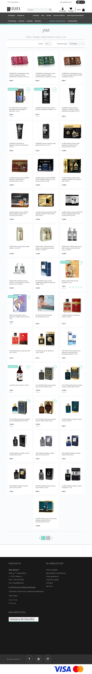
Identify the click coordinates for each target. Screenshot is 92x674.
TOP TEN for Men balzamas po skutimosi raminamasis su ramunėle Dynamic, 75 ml (71, 352)
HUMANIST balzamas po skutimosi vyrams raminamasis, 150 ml (18, 145)
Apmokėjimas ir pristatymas (56, 573)
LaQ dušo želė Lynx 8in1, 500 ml (19, 385)
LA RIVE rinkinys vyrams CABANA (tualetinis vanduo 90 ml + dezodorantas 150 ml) (19, 179)
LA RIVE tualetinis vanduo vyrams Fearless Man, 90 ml (19, 454)
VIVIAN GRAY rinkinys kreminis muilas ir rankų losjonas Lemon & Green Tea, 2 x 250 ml (19, 282)
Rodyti (40, 44)
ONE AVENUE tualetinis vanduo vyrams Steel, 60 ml (71, 454)
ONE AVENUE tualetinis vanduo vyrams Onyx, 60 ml (18, 486)
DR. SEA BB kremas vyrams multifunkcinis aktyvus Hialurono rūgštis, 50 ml (45, 282)
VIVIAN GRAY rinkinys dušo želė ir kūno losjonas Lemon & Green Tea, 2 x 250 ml (72, 248)
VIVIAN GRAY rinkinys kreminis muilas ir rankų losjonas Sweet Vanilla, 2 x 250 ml (45, 248)
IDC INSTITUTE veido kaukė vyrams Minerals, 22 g (44, 316)
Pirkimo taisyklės (52, 570)
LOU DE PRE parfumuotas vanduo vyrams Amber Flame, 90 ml (46, 420)
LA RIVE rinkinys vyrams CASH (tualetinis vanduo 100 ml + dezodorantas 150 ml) (71, 145)
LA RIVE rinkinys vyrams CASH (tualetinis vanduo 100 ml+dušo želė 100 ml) (71, 179)
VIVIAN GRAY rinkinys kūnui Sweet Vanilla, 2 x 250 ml (19, 247)
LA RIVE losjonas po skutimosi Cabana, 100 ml (71, 316)
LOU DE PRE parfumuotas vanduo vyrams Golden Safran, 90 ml (72, 386)
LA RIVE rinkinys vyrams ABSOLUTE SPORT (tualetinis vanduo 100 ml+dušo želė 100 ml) (72, 213)
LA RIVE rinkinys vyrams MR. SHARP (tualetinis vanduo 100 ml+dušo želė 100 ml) (46, 213)
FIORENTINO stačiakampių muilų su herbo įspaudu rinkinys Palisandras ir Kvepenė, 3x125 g (19, 75)
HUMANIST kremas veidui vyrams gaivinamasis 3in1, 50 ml (46, 144)
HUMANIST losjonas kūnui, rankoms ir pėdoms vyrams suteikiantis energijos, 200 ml (70, 109)
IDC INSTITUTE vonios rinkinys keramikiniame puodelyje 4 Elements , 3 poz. (18, 109)
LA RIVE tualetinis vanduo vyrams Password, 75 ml (72, 486)
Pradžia (28, 37)
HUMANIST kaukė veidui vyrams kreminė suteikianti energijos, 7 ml (46, 108)
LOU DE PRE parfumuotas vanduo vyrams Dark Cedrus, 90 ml (46, 386)
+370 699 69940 (12, 2)
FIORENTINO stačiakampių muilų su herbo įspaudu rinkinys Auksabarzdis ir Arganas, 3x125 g (46, 75)
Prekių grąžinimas (52, 576)
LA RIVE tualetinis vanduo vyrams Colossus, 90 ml (72, 420)
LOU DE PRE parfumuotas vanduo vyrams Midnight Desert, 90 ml (19, 420)
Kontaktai (49, 583)
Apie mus (49, 586)
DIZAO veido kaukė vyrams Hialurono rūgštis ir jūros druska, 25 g (19, 316)
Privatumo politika (52, 580)
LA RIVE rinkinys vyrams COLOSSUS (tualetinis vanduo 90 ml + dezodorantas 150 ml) (46, 520)
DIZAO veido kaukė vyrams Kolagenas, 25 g (70, 281)
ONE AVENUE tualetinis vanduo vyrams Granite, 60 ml (45, 454)
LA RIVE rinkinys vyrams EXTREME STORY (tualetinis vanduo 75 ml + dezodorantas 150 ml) (46, 179)
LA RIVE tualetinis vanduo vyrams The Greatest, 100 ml (45, 486)
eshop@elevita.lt (66, 2)
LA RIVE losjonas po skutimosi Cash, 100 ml (45, 351)
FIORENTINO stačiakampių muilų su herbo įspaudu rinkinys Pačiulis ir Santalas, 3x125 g (72, 75)
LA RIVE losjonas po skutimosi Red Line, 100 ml (19, 351)
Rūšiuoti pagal (62, 44)
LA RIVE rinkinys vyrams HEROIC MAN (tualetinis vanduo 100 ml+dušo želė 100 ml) (18, 213)
